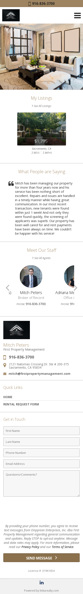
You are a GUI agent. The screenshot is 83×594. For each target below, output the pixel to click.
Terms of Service (62, 547)
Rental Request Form (21, 404)
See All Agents (41, 258)
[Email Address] (41, 463)
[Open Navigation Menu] (77, 15)
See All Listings (41, 106)
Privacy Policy (30, 547)
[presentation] (41, 510)
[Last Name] (41, 441)
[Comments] (41, 483)
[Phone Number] (41, 452)
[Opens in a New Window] (42, 582)
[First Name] (41, 430)
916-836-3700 (41, 3)
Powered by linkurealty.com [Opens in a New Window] (41, 590)
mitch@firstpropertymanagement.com (39, 373)
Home (7, 397)
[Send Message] (41, 557)
